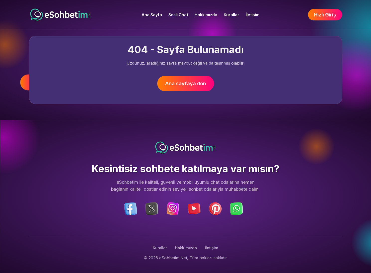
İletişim (252, 14)
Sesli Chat (178, 14)
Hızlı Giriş (325, 15)
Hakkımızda (206, 14)
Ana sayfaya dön (185, 84)
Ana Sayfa (152, 14)
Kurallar (231, 14)
